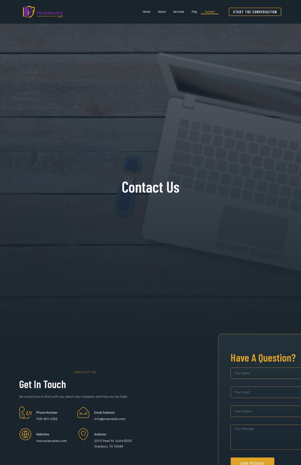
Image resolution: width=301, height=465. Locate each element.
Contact (210, 11)
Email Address (104, 412)
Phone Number (47, 412)
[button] (255, 12)
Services (178, 11)
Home (146, 11)
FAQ (194, 11)
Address (100, 434)
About (162, 11)
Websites (42, 434)
